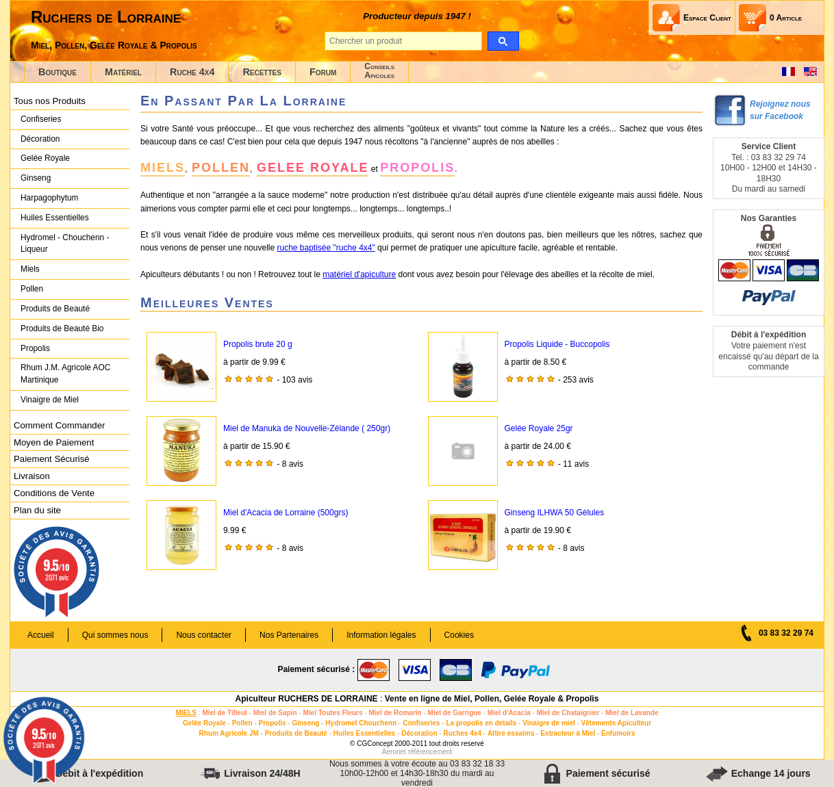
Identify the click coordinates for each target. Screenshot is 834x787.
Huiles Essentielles (55, 217)
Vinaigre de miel (548, 723)
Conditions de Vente (54, 493)
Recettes (261, 71)
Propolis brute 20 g (257, 344)
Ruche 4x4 (192, 71)
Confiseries (41, 119)
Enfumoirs (618, 733)
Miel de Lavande (631, 713)
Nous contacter (203, 635)
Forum (322, 71)
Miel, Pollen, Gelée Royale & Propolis (114, 45)
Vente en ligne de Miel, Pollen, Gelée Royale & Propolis (492, 699)
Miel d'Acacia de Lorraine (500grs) (285, 512)
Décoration (40, 139)
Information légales (381, 635)
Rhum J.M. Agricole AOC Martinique (65, 374)
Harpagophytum (50, 198)
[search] (503, 41)
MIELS (162, 168)
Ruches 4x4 (462, 733)
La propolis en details (481, 723)
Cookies (459, 635)
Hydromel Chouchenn (360, 723)
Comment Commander (59, 425)
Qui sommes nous (115, 635)
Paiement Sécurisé (52, 459)
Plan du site (37, 510)
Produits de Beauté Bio (62, 328)
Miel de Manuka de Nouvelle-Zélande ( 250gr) (306, 428)
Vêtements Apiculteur (616, 723)
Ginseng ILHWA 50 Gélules (555, 512)
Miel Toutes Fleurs (332, 713)
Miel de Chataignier (568, 713)
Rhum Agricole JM (228, 733)
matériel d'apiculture (359, 274)
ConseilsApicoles (379, 71)
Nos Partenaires (289, 635)
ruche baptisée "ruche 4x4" (326, 248)
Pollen (32, 289)
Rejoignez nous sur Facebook (780, 110)
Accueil (40, 635)
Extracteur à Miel (567, 733)
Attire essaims (511, 733)
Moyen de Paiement (54, 442)
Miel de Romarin (394, 713)
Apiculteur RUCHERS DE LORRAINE (307, 699)
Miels (30, 269)
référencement (430, 752)
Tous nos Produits (50, 101)
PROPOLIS (417, 168)
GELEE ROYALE (312, 168)
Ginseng (36, 178)
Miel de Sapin (275, 713)
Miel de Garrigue (454, 713)
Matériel (123, 71)
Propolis (35, 348)
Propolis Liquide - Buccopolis (557, 344)
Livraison (32, 476)
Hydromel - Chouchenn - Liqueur (65, 244)
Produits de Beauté (55, 308)
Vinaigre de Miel (50, 399)
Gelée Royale (45, 158)
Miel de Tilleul (224, 713)
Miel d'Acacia (509, 713)
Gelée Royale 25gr (539, 428)
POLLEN (221, 168)
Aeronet (394, 752)
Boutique (57, 71)
